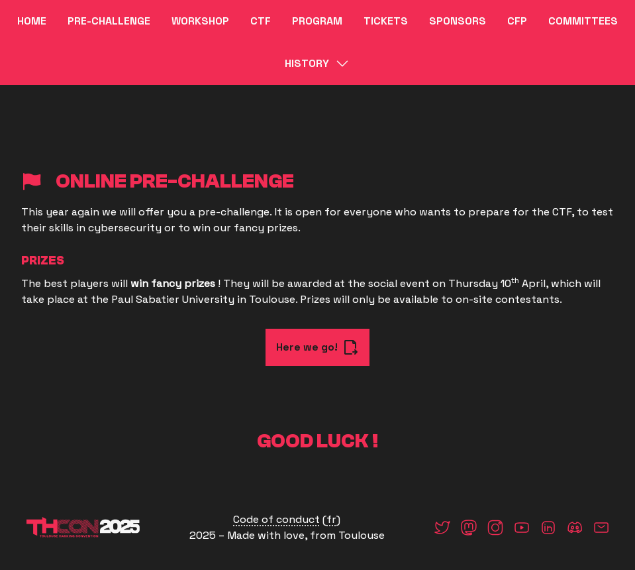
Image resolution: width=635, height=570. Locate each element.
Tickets (386, 21)
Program (317, 21)
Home (31, 21)
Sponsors (457, 21)
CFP (517, 21)
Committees (583, 21)
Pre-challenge (109, 21)
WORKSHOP (200, 21)
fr (331, 519)
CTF (260, 21)
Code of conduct (276, 519)
